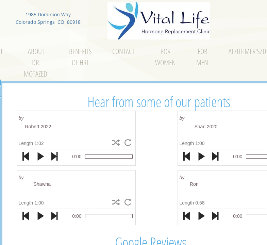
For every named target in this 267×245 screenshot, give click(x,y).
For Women (165, 56)
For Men (202, 56)
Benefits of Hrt (80, 56)
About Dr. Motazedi (36, 62)
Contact (123, 51)
